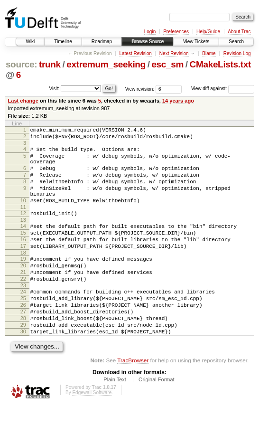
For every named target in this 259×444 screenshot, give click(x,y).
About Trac (239, 31)
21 (23, 298)
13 (23, 237)
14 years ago (178, 101)
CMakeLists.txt (220, 64)
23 (23, 314)
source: (21, 64)
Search (236, 41)
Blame (208, 53)
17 (23, 267)
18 (23, 275)
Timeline (63, 41)
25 (23, 328)
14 (23, 243)
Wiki (30, 41)
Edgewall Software (91, 431)
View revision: (140, 88)
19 (23, 281)
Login (150, 31)
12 (23, 229)
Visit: (54, 88)
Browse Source (147, 41)
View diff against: (222, 88)
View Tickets (196, 41)
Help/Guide (208, 31)
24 (23, 320)
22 (23, 306)
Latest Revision (135, 53)
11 (23, 223)
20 (23, 290)
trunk (50, 64)
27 (23, 344)
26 (23, 336)
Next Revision (174, 53)
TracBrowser (132, 399)
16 (23, 259)
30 (23, 368)
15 (23, 251)
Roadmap (102, 41)
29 (23, 360)
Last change (23, 101)
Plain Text (114, 418)
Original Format (157, 418)
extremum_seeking (106, 64)
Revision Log (237, 53)
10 (23, 214)
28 (23, 352)
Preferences (176, 31)
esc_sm (167, 64)
